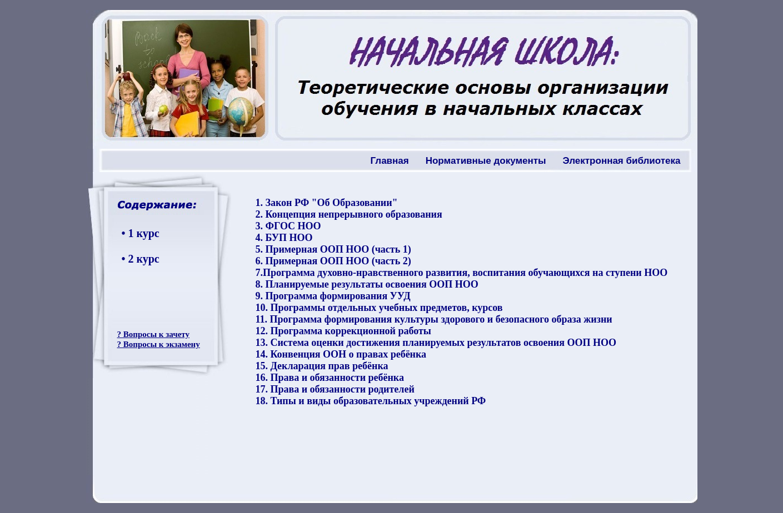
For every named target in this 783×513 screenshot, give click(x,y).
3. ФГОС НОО (288, 226)
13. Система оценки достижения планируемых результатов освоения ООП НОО (435, 342)
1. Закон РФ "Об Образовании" (326, 202)
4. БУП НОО (283, 237)
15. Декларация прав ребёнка (321, 365)
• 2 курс (140, 259)
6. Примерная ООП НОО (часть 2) (333, 260)
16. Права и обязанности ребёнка (329, 377)
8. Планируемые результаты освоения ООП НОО (366, 284)
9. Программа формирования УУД (332, 295)
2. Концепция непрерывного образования (348, 214)
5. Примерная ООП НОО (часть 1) (333, 249)
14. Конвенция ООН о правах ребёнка (340, 354)
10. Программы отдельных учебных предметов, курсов (378, 307)
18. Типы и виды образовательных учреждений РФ (370, 400)
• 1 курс (140, 233)
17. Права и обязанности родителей (334, 389)
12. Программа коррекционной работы (343, 330)
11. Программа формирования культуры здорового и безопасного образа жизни (433, 319)
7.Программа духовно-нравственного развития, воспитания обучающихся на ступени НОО (461, 272)
